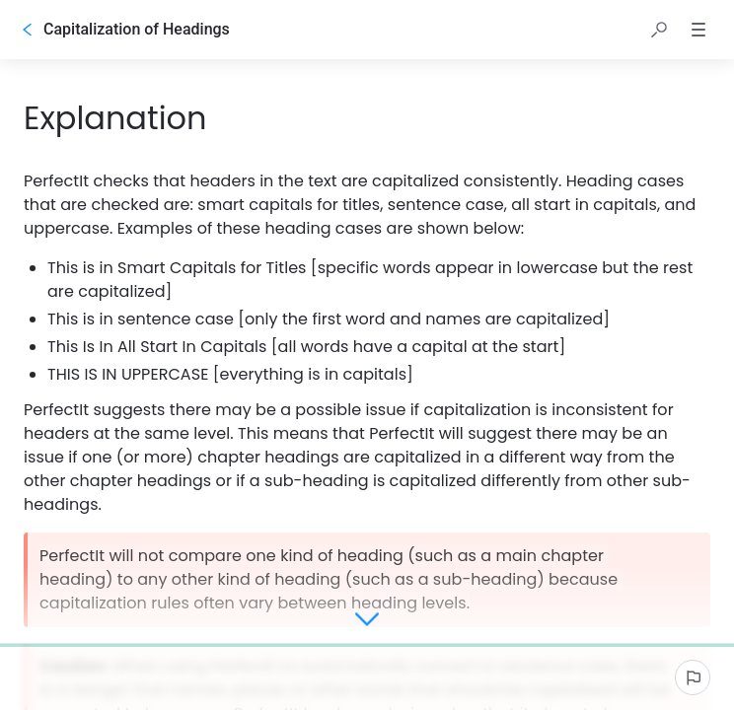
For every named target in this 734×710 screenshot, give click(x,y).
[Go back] (27, 29)
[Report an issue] (692, 677)
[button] (659, 29)
